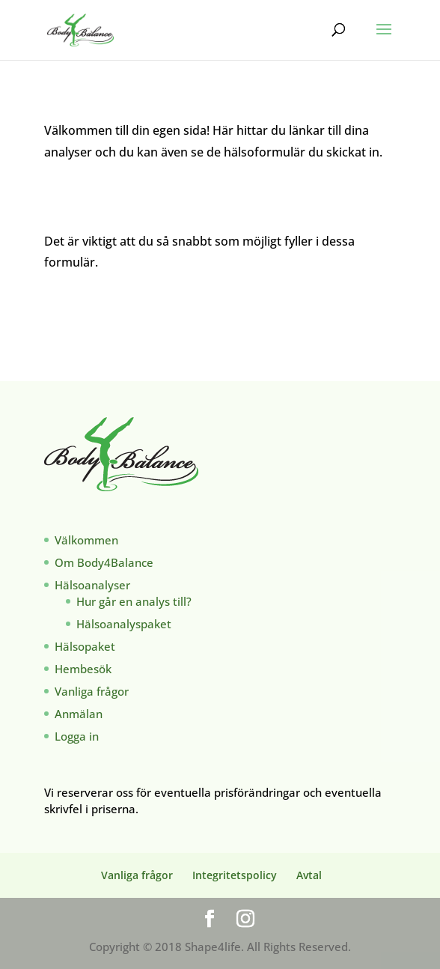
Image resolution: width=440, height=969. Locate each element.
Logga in (77, 736)
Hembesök (83, 668)
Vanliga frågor (92, 691)
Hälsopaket (85, 646)
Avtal (309, 875)
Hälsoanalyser (92, 584)
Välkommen (86, 539)
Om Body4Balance (104, 562)
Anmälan (79, 713)
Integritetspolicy (234, 875)
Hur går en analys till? (134, 601)
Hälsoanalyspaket (123, 623)
